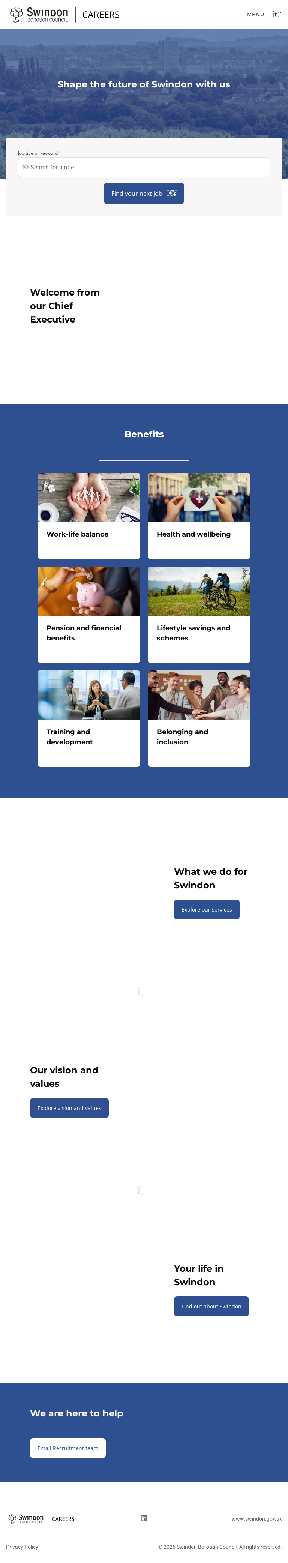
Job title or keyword (38, 153)
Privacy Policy (22, 1547)
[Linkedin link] (144, 1519)
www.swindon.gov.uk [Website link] (257, 1519)
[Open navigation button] (277, 14)
